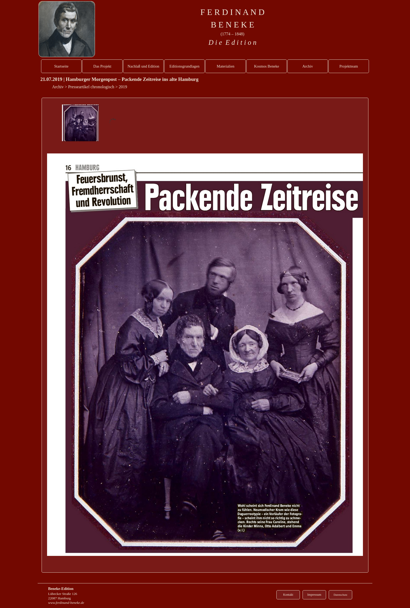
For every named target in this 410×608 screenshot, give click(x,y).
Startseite (61, 66)
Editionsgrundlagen (184, 66)
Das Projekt (102, 66)
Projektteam (348, 66)
